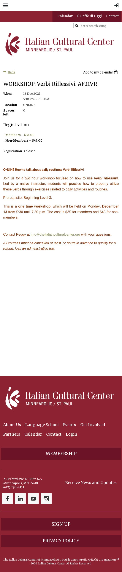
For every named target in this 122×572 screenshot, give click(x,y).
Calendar (65, 16)
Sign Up (61, 524)
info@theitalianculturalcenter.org (55, 234)
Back (11, 72)
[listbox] (101, 72)
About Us (12, 424)
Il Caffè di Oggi (89, 16)
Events (69, 424)
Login (71, 434)
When (7, 94)
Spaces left (9, 112)
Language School (42, 424)
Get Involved (92, 424)
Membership (61, 453)
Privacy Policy (61, 540)
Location (10, 105)
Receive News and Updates (91, 482)
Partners (11, 434)
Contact (112, 16)
